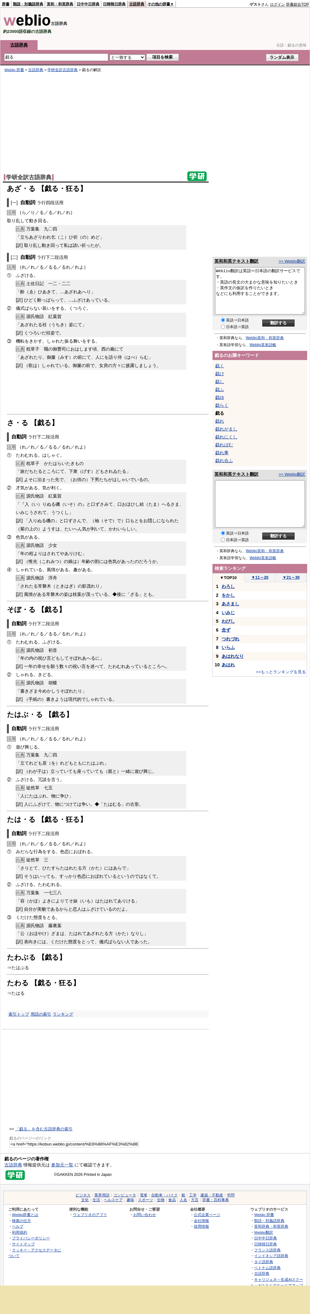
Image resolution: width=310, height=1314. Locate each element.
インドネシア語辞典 (271, 1256)
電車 (143, 1195)
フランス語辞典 (267, 1250)
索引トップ (19, 1014)
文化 (85, 1200)
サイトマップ (23, 1244)
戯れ (219, 421)
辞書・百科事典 (215, 1200)
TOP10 (228, 577)
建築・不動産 (211, 1195)
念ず (226, 630)
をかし (228, 595)
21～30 (291, 577)
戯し (219, 381)
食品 (172, 1200)
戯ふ (219, 389)
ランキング (63, 1014)
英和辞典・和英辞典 (271, 1226)
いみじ (228, 612)
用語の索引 (41, 1014)
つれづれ (230, 638)
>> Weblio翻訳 (292, 261)
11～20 (260, 577)
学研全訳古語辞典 (62, 70)
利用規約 (19, 1232)
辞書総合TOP (297, 4)
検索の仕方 (21, 1221)
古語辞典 (136, 4)
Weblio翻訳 (263, 1232)
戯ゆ (219, 397)
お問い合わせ (144, 1215)
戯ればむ (224, 444)
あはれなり (233, 656)
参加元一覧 (62, 1164)
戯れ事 (222, 452)
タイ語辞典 (263, 1262)
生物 (160, 1200)
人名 (183, 1200)
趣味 (130, 1200)
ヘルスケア (113, 1200)
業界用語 (102, 1195)
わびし (228, 621)
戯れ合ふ (224, 460)
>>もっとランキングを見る (281, 671)
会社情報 (201, 1221)
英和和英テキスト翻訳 (236, 261)
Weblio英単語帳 (263, 345)
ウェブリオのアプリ (90, 1215)
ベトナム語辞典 (267, 1268)
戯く (219, 365)
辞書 (5, 4)
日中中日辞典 (88, 4)
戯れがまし (226, 428)
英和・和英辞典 (60, 4)
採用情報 (201, 1226)
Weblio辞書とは (25, 1215)
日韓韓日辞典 (114, 4)
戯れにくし (226, 436)
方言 (195, 1200)
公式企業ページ (207, 1215)
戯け (219, 373)
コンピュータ (124, 1195)
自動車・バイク (164, 1195)
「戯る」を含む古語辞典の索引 (44, 1129)
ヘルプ (17, 1226)
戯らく (222, 405)
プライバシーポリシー (31, 1238)
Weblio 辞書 (14, 70)
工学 (193, 1195)
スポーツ (145, 1200)
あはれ (228, 664)
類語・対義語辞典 (28, 4)
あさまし (230, 603)
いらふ (228, 647)
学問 (231, 1195)
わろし (228, 586)
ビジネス (83, 1195)
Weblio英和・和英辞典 (265, 338)
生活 (96, 1200)
